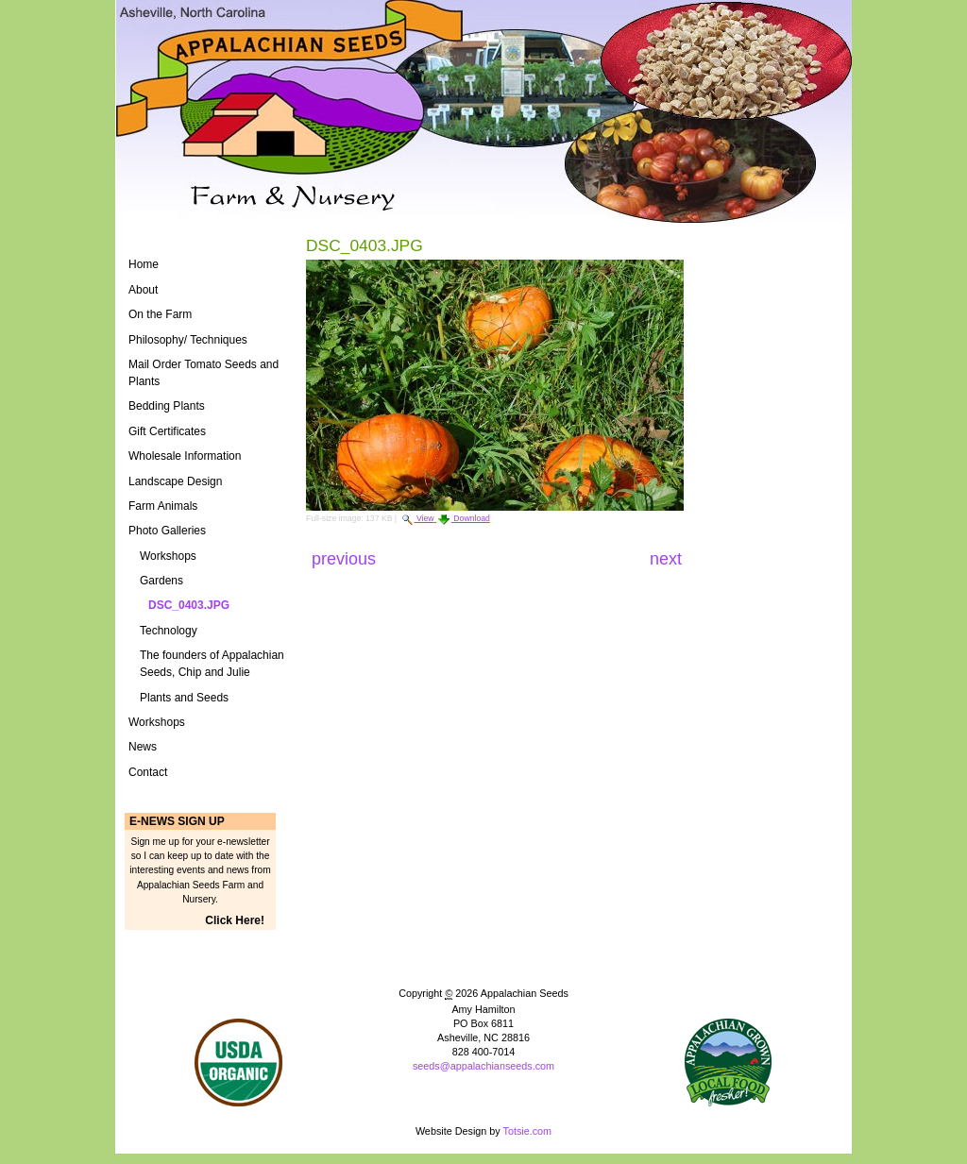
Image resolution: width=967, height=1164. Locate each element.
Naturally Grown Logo (238, 1062)
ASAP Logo (728, 1062)
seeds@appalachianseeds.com (483, 1065)
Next (666, 558)
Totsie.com (527, 1131)
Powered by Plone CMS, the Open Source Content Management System (483, 1097)
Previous (346, 558)
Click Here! (234, 920)
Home (143, 264)
